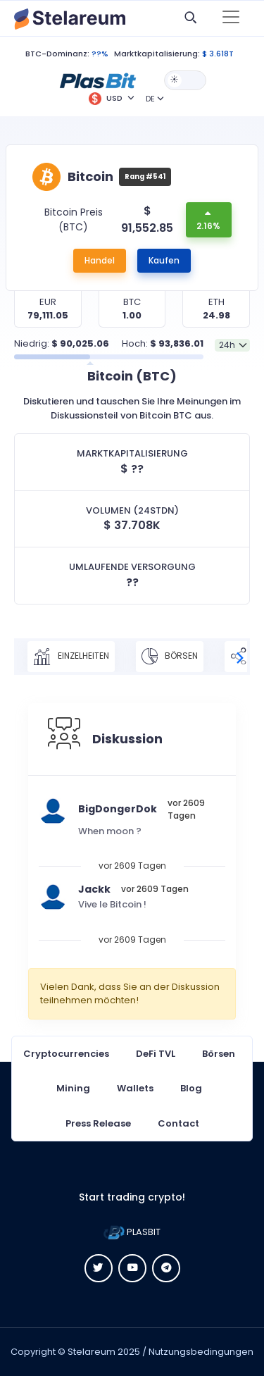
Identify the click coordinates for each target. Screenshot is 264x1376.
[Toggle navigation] (231, 18)
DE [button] (150, 98)
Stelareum (91, 1351)
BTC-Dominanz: (57, 53)
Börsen (170, 657)
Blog (191, 1088)
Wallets (135, 1088)
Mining (73, 1088)
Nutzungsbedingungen (201, 1351)
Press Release (98, 1123)
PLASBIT (132, 1232)
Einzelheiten (71, 657)
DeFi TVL (155, 1053)
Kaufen (164, 260)
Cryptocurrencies (66, 1053)
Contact (178, 1123)
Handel (99, 260)
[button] (98, 79)
